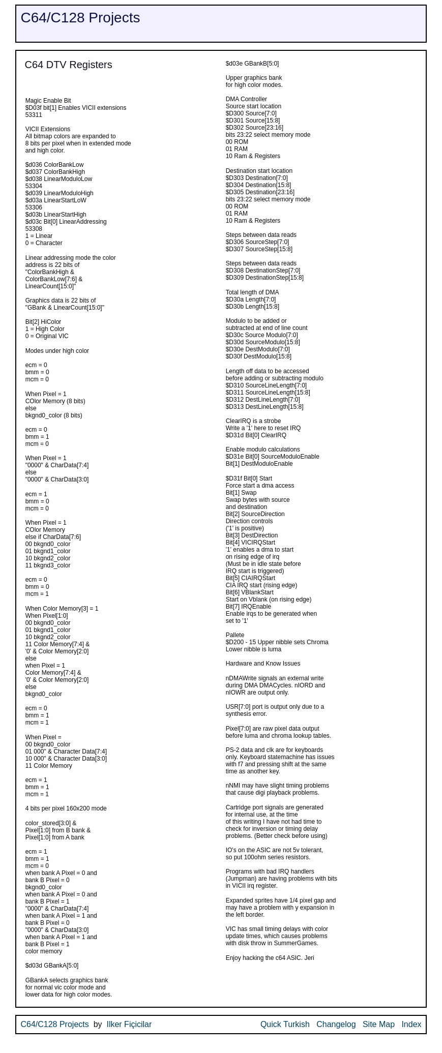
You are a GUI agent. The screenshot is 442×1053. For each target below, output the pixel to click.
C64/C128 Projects (80, 17)
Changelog (336, 1024)
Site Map (379, 1024)
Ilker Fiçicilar (129, 1024)
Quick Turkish (285, 1024)
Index (411, 1024)
